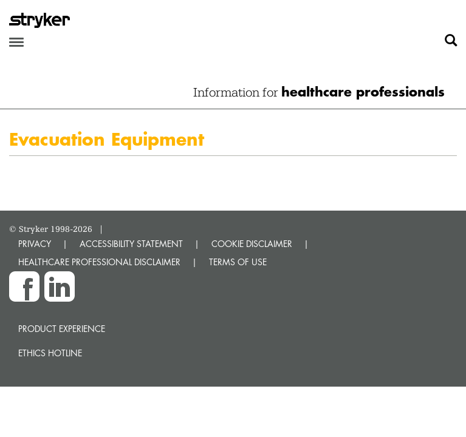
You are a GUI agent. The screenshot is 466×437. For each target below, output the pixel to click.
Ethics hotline (50, 353)
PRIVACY (34, 243)
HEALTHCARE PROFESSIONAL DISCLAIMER (99, 262)
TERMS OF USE (238, 262)
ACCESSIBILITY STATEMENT (131, 243)
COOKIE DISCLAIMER (251, 243)
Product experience (61, 328)
